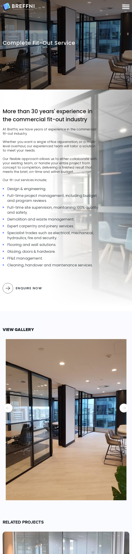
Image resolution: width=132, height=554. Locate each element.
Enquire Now (22, 288)
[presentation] (8, 408)
